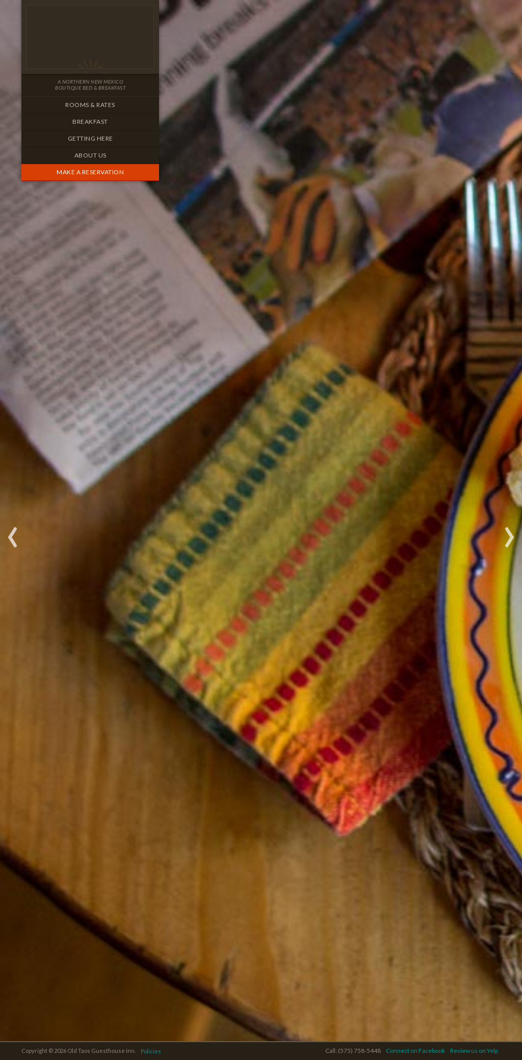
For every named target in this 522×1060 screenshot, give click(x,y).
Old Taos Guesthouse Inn (90, 37)
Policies (151, 1051)
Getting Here (90, 138)
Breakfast (90, 121)
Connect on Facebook (415, 1050)
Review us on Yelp (474, 1050)
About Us (90, 155)
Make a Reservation (90, 172)
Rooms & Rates (90, 105)
